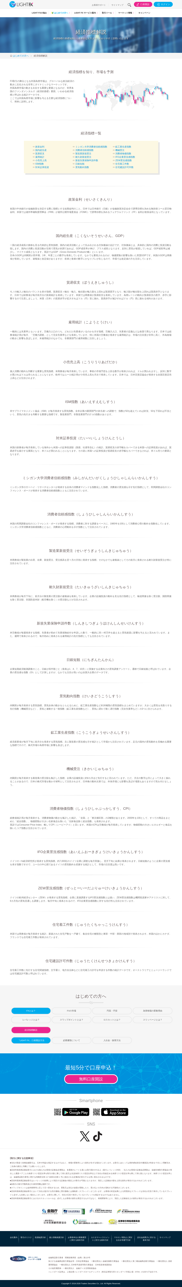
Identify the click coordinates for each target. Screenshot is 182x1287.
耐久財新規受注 (83, 157)
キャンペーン (144, 13)
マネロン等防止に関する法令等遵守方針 (123, 1238)
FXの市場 (71, 1010)
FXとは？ (31, 1010)
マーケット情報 (125, 13)
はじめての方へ (59, 13)
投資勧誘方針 (40, 1237)
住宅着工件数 (122, 164)
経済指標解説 (31, 1030)
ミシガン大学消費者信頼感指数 (91, 147)
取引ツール (107, 13)
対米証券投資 (42, 167)
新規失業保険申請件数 (86, 160)
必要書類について (71, 1040)
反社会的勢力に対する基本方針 (146, 1238)
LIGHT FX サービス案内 (85, 13)
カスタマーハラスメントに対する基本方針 (100, 1238)
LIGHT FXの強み (39, 13)
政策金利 (39, 147)
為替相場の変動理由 (152, 1010)
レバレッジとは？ (31, 1019)
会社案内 (13, 1237)
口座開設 (142, 4)
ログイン (163, 4)
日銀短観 (79, 164)
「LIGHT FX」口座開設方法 (31, 1040)
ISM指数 (39, 164)
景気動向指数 (82, 167)
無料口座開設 (91, 1079)
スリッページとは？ (152, 1019)
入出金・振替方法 (112, 1040)
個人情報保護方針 (56, 1237)
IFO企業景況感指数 (125, 157)
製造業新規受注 (83, 153)
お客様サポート (99, 5)
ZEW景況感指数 (123, 160)
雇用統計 (39, 157)
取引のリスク (26, 1237)
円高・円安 (112, 1010)
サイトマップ (117, 5)
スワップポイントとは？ (71, 1019)
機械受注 (119, 150)
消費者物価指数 (123, 153)
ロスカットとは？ (112, 1019)
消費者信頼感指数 (84, 150)
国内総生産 (41, 150)
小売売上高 (41, 160)
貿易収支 (39, 153)
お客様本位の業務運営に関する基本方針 (77, 1238)
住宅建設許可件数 (124, 167)
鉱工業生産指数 (123, 147)
